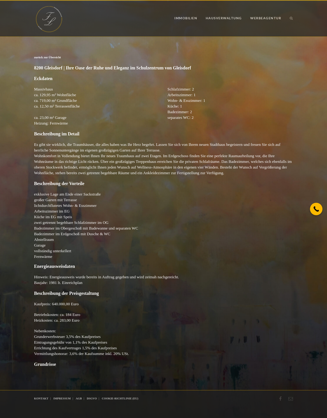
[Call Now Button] (316, 209)
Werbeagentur (265, 18)
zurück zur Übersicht (47, 57)
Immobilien (185, 18)
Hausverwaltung (224, 18)
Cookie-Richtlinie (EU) (120, 398)
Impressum (62, 398)
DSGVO (92, 398)
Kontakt (41, 398)
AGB (79, 398)
